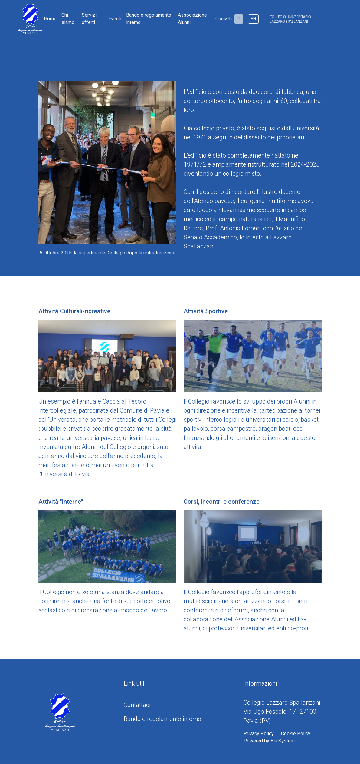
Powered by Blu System (269, 741)
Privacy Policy (259, 733)
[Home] (20, 18)
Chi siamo (67, 18)
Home (50, 19)
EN (253, 18)
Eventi (114, 19)
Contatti (223, 19)
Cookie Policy (295, 733)
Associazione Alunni (192, 18)
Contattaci (137, 705)
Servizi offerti (89, 18)
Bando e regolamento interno (148, 18)
